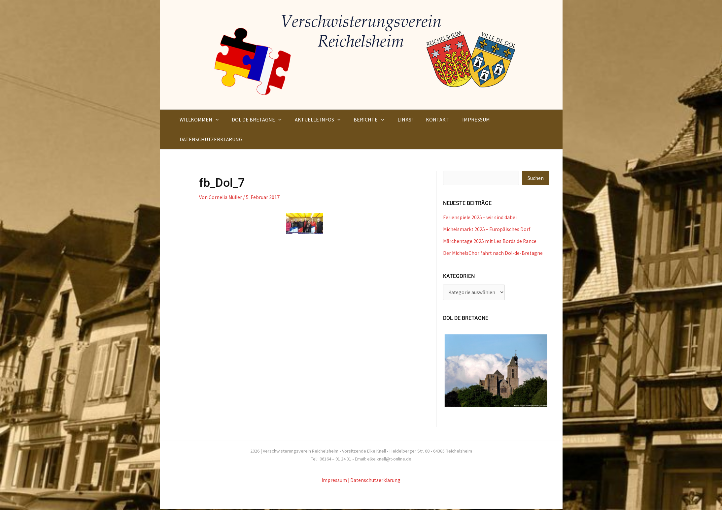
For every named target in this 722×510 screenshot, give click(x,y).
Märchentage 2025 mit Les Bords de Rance (490, 241)
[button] (214, 119)
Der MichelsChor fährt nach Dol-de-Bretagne (493, 253)
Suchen (536, 178)
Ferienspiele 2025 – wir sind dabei (480, 217)
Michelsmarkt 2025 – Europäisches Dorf (487, 229)
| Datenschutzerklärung (374, 481)
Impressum (334, 481)
